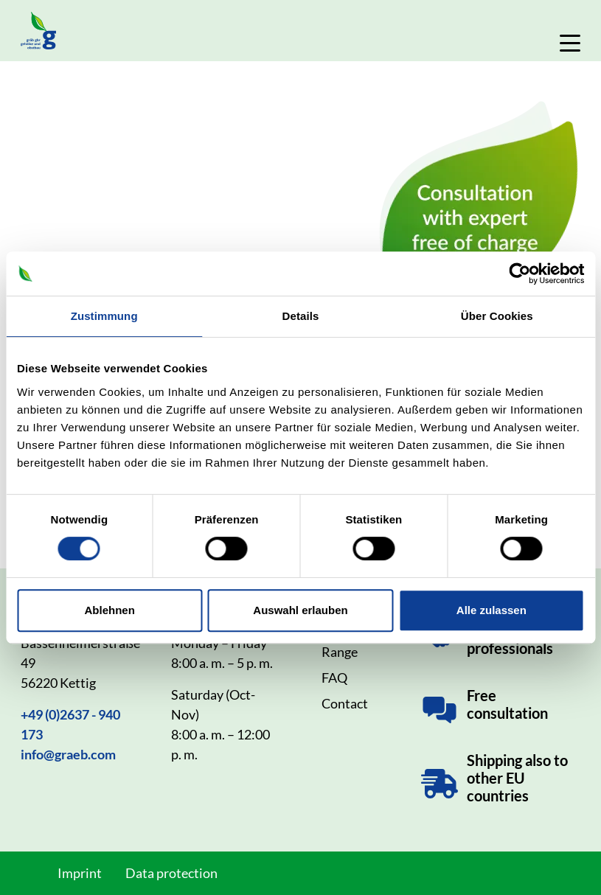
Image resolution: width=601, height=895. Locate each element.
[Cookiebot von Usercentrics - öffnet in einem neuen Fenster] (519, 273)
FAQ (334, 677)
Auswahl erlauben (300, 610)
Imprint (80, 873)
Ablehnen (110, 610)
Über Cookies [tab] (497, 316)
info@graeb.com (68, 754)
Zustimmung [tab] (104, 316)
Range (340, 652)
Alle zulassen (491, 610)
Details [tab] (300, 316)
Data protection (171, 873)
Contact (345, 703)
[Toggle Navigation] (570, 43)
